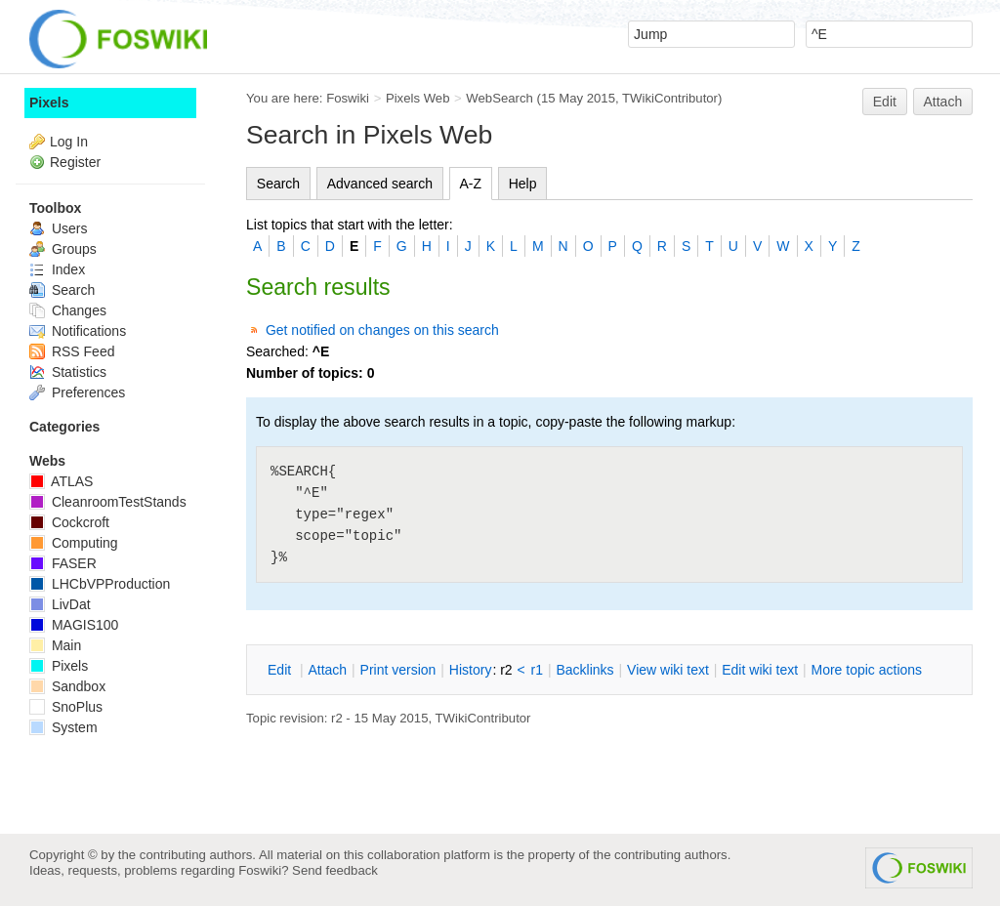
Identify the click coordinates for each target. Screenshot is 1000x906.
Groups (63, 249)
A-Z (471, 183)
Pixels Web (418, 98)
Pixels (48, 102)
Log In (69, 141)
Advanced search (380, 183)
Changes (67, 310)
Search (278, 183)
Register (75, 162)
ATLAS (61, 481)
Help (523, 183)
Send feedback (335, 870)
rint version (398, 670)
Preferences (77, 392)
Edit (884, 101)
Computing (73, 543)
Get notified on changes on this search (382, 330)
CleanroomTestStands (108, 502)
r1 (537, 670)
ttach (327, 670)
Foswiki (347, 98)
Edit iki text (760, 670)
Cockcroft (69, 522)
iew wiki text (668, 670)
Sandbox (67, 686)
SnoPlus (66, 707)
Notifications (77, 331)
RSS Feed (71, 351)
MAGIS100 (73, 625)
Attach (943, 101)
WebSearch (499, 98)
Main (55, 645)
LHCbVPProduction (99, 584)
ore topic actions (866, 670)
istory (470, 670)
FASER (63, 563)
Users (58, 228)
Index (57, 269)
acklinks (584, 670)
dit (281, 670)
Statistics (67, 372)
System (63, 727)
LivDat (60, 604)
